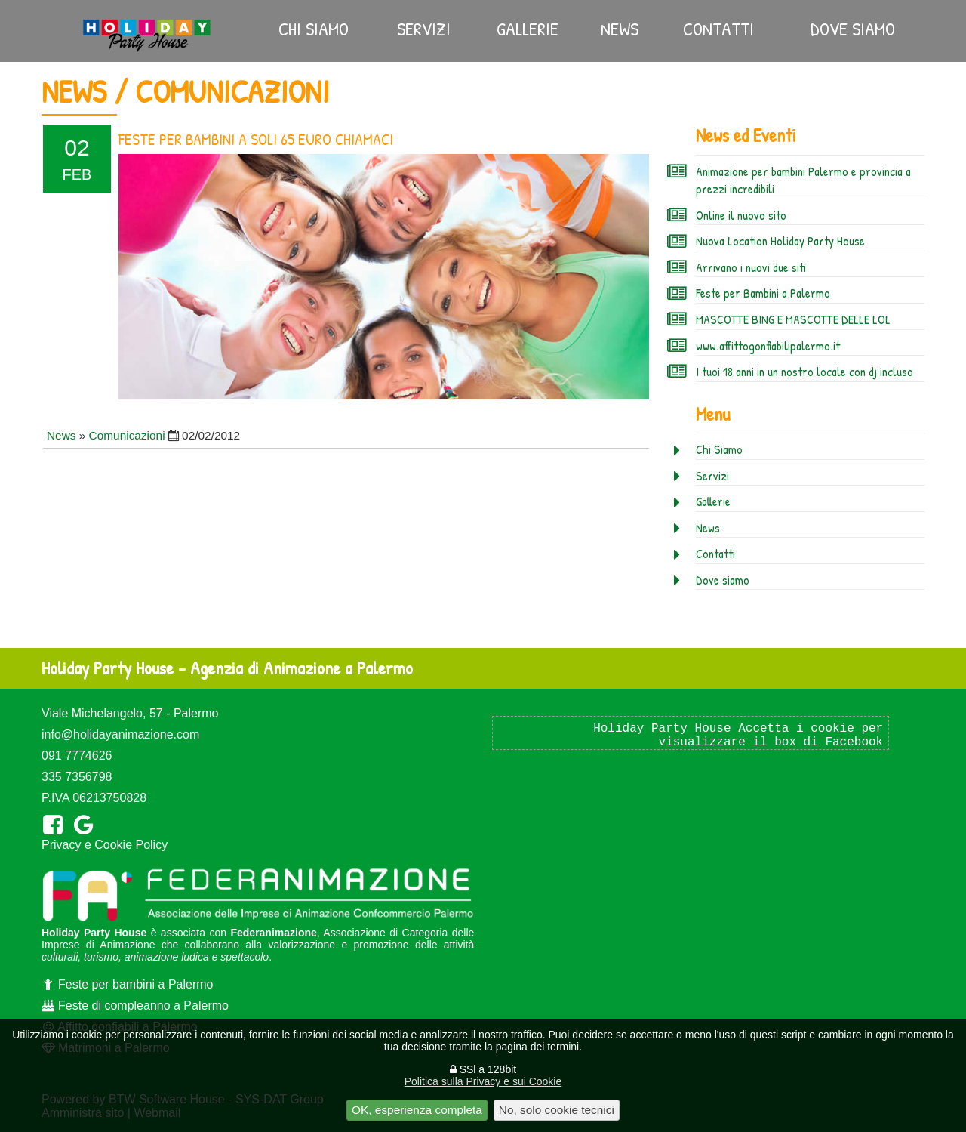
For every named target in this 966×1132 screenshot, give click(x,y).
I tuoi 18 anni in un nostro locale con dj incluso (804, 371)
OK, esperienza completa (417, 1109)
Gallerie (527, 29)
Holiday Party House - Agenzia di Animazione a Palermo (227, 667)
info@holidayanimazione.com (120, 734)
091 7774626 (77, 755)
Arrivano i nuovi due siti (751, 267)
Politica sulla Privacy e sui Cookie (483, 1081)
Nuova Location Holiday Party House (780, 241)
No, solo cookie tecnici (556, 1109)
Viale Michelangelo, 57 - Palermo (130, 713)
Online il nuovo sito (741, 215)
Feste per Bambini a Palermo (763, 293)
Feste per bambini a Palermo (127, 984)
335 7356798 (77, 776)
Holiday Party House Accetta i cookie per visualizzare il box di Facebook (738, 735)
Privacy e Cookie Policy (105, 844)
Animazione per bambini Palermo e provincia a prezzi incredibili (803, 180)
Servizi (424, 29)
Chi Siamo (313, 29)
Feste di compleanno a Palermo (135, 1005)
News (619, 29)
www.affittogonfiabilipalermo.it (768, 346)
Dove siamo (853, 29)
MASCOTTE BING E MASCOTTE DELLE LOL (793, 319)
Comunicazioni (127, 435)
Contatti (718, 29)
